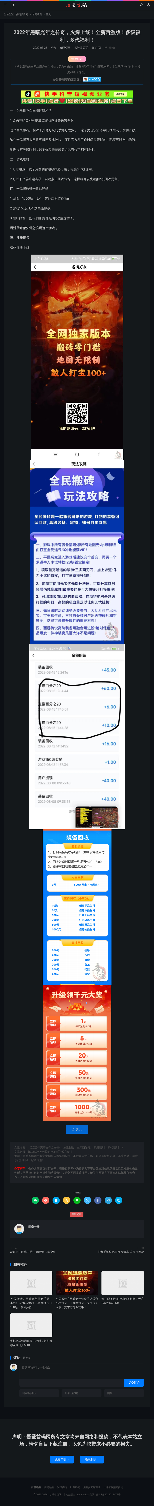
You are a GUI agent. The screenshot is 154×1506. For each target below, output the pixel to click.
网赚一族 (34, 1226)
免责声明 (62, 1459)
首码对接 (49, 1487)
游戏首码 (62, 1487)
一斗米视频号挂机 (113, 1487)
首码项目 (37, 14)
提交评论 (134, 1382)
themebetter (82, 1494)
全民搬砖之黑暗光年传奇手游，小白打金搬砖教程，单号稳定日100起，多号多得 (31, 1303)
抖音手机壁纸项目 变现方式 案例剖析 (121, 1251)
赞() (110, 47)
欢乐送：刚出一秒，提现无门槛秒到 (32, 1251)
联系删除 (92, 1459)
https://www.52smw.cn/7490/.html (50, 1151)
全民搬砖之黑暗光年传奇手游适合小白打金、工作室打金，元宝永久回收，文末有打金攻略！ (77, 1303)
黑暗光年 (76, 1214)
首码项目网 (76, 5)
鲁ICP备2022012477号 (108, 1494)
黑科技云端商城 (91, 1487)
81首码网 (75, 1487)
